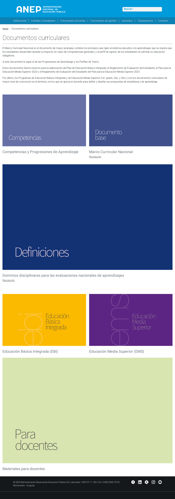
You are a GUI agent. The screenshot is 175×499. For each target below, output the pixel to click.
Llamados (127, 20)
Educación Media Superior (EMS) (117, 351)
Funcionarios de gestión (104, 20)
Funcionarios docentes (72, 20)
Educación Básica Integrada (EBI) (30, 351)
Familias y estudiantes (43, 20)
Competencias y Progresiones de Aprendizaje (40, 152)
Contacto (163, 20)
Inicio (5, 28)
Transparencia (145, 20)
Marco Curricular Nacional (111, 152)
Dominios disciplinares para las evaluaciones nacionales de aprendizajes (63, 275)
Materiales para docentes (23, 469)
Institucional (19, 20)
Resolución (95, 156)
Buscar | (128, 9)
